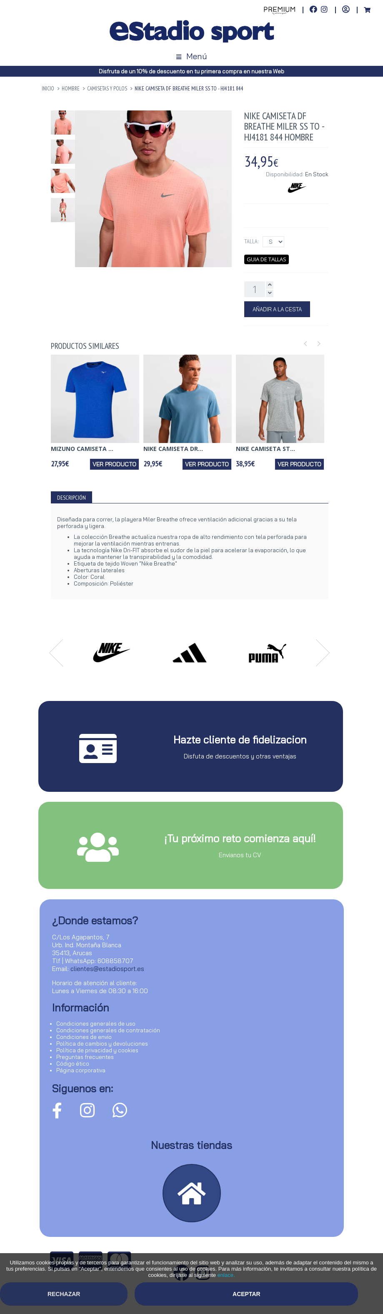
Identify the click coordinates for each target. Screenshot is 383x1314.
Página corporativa (80, 1070)
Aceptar (246, 1294)
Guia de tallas (266, 259)
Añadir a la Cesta (277, 309)
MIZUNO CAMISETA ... (82, 449)
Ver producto (114, 464)
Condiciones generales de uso (95, 1023)
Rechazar (64, 1294)
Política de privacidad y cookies (97, 1050)
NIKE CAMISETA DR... (173, 449)
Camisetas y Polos (107, 88)
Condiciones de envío (84, 1037)
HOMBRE (71, 88)
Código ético (72, 1063)
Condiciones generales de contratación (108, 1030)
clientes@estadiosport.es (107, 969)
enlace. (226, 1275)
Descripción (71, 497)
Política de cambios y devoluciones (102, 1043)
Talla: (251, 241)
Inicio (48, 88)
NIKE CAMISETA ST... (265, 449)
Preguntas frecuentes (85, 1057)
